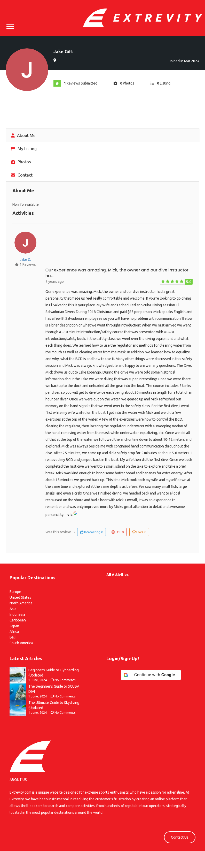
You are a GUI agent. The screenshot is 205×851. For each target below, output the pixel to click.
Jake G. (25, 259)
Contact (22, 175)
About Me (23, 135)
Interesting (91, 532)
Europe (15, 592)
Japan (14, 626)
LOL (118, 532)
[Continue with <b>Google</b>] (151, 675)
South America (21, 643)
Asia (13, 609)
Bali (12, 637)
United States (20, 597)
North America (21, 603)
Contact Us (179, 837)
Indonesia (17, 614)
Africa (14, 631)
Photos (21, 161)
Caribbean (18, 620)
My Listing (24, 148)
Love (139, 532)
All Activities (117, 575)
